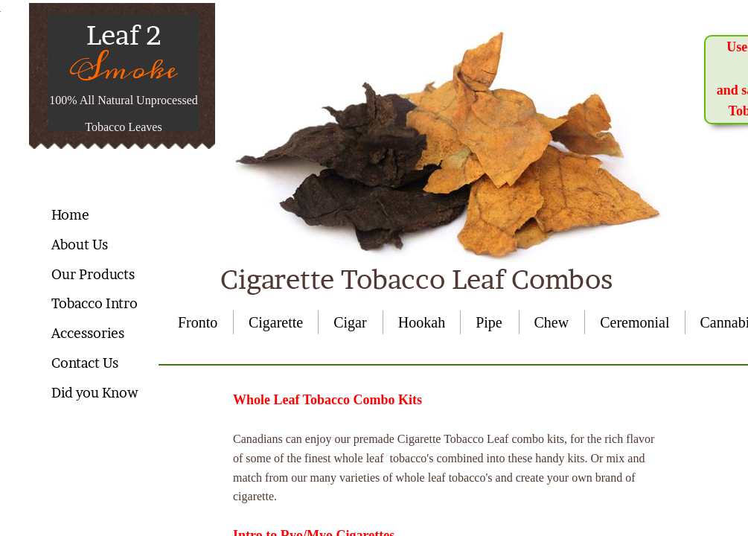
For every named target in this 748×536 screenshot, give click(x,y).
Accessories (87, 333)
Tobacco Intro (94, 303)
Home (70, 215)
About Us (79, 244)
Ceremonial (634, 322)
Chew (551, 322)
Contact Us (84, 363)
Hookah (421, 322)
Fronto (197, 322)
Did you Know (94, 393)
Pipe (489, 322)
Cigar (349, 322)
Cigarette (276, 322)
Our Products (93, 274)
